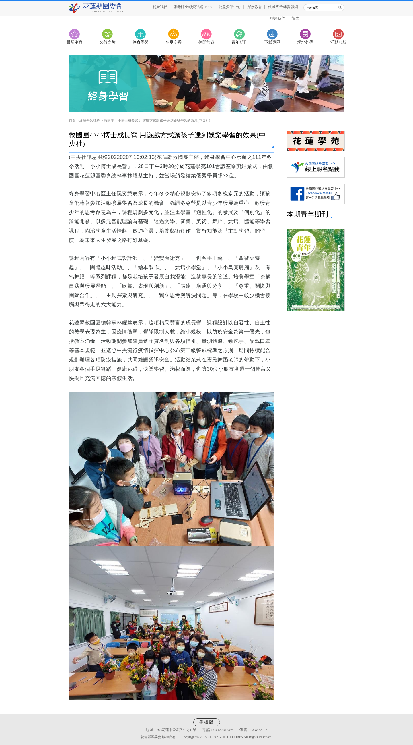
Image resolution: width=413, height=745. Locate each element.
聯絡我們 (277, 18)
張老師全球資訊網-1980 (193, 7)
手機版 (206, 722)
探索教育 (254, 7)
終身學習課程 (89, 121)
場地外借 (305, 42)
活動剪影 (338, 42)
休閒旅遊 (206, 42)
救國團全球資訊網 (283, 7)
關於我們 (160, 7)
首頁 (72, 121)
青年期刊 (239, 42)
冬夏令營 (173, 42)
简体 (295, 18)
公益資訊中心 (230, 7)
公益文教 (108, 42)
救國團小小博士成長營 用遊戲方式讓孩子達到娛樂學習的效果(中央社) (157, 121)
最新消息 (75, 42)
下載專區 (272, 42)
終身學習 (141, 42)
